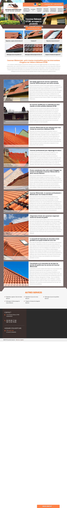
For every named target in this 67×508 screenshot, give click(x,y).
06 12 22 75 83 (58, 4)
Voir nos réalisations (33, 28)
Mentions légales (20, 339)
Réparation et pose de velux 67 (39, 10)
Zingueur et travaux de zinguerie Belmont (32, 302)
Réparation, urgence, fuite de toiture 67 (26, 10)
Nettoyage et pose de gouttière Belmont (52, 297)
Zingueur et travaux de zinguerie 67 (60, 10)
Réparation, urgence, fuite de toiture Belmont (14, 297)
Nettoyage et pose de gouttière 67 (46, 10)
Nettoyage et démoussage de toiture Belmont (13, 302)
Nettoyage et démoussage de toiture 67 (53, 10)
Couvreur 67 (33, 10)
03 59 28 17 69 (48, 4)
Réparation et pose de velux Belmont (31, 297)
